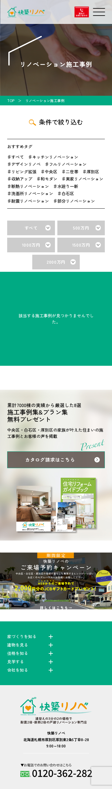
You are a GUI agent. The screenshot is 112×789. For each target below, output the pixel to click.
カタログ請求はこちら (50, 459)
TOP (10, 100)
